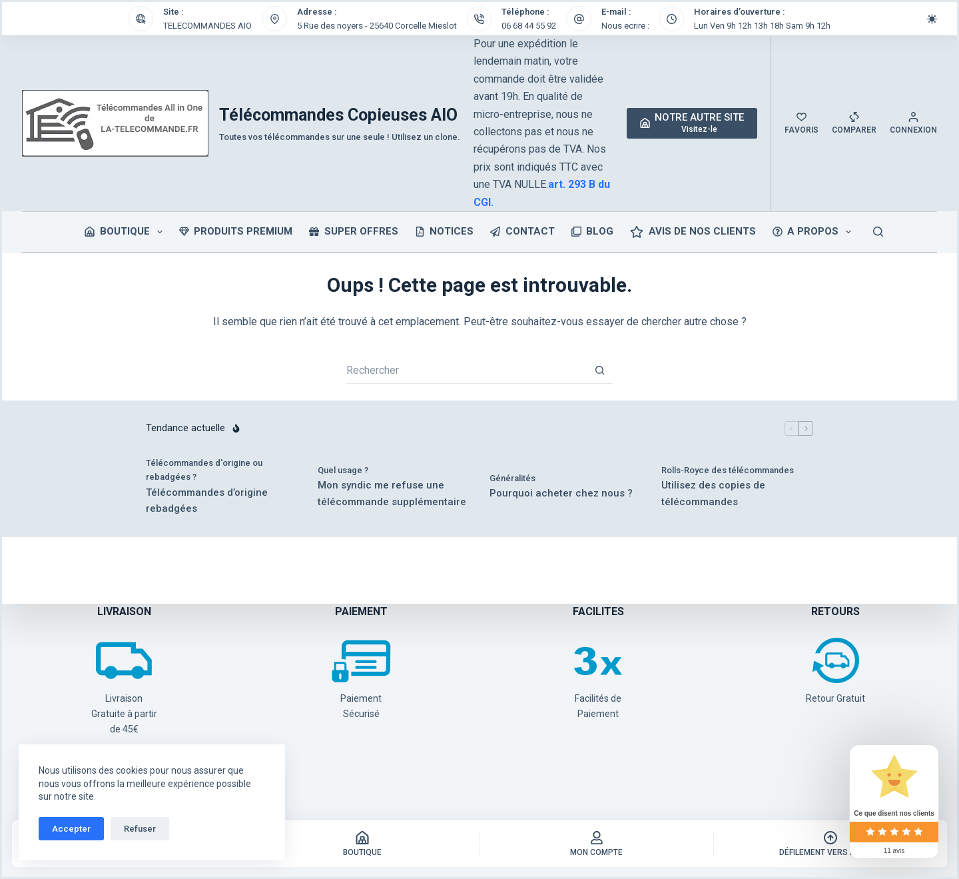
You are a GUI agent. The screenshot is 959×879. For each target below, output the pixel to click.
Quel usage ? (343, 470)
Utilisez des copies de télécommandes (713, 493)
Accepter (71, 829)
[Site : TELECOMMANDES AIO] (141, 18)
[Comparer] (854, 123)
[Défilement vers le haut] (830, 843)
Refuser (140, 829)
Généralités (512, 478)
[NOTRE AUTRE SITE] (692, 123)
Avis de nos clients (693, 232)
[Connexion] (913, 123)
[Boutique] (362, 843)
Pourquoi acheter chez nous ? (561, 493)
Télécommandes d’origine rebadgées (207, 500)
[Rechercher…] (466, 370)
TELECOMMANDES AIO (207, 26)
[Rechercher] (878, 232)
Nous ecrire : (625, 26)
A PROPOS (815, 232)
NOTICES (444, 231)
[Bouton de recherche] (599, 370)
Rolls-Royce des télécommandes (727, 470)
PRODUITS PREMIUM (236, 231)
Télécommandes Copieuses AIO (338, 115)
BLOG (592, 231)
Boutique (126, 232)
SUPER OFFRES (353, 231)
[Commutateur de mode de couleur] (932, 19)
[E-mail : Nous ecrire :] (578, 18)
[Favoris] (801, 123)
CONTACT (522, 231)
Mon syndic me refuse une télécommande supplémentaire (392, 493)
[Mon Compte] (597, 843)
